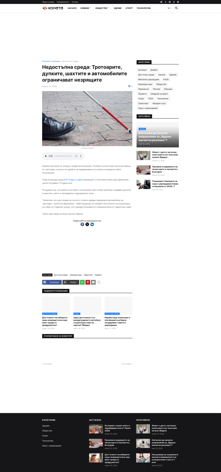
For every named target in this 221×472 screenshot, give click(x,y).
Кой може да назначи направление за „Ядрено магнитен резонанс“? (163, 442)
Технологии (144, 8)
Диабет (154, 70)
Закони (161, 74)
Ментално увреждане (148, 79)
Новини (84, 8)
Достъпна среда (70, 61)
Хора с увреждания (147, 108)
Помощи (168, 89)
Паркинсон (143, 89)
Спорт (129, 8)
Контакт (75, 2)
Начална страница (51, 61)
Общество (101, 8)
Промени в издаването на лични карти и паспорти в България (165, 169)
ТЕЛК (150, 98)
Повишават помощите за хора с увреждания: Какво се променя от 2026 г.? (165, 183)
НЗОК (166, 79)
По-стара (126, 364)
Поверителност (63, 2)
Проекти (142, 94)
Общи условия (48, 2)
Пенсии (156, 89)
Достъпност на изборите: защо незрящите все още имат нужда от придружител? (55, 321)
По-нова (48, 364)
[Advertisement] (110, 36)
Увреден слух (159, 103)
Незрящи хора (76, 275)
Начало (72, 8)
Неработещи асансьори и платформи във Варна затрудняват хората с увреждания (117, 321)
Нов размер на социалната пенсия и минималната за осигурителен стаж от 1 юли (165, 458)
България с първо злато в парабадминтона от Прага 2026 (118, 428)
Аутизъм (142, 70)
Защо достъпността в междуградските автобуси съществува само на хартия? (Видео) (86, 321)
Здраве (118, 8)
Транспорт (143, 103)
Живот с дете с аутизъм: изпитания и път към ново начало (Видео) (165, 154)
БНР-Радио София (73, 179)
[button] (169, 8)
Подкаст (98, 275)
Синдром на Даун (159, 94)
